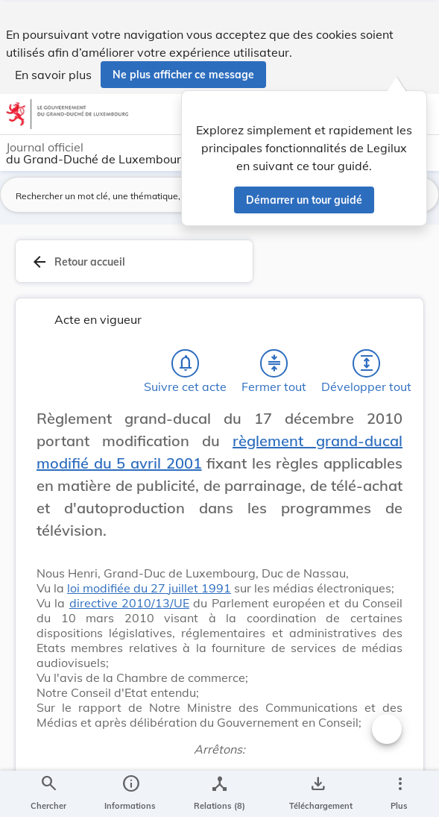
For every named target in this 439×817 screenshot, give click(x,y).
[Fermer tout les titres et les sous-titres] (274, 371)
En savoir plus (53, 73)
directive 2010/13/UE (129, 610)
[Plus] (399, 793)
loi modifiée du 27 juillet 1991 (149, 595)
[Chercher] (48, 793)
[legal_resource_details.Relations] (219, 793)
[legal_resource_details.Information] (130, 793)
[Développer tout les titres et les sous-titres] (367, 371)
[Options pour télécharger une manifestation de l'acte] (318, 793)
